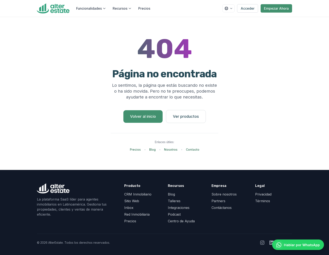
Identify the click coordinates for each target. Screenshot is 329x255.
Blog (152, 149)
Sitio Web (131, 201)
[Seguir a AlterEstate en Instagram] (262, 243)
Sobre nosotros (224, 194)
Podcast (174, 214)
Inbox (128, 208)
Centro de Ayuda (181, 221)
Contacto (192, 149)
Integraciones (178, 208)
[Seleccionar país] (228, 8)
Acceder (248, 8)
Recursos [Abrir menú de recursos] (122, 8)
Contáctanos (222, 208)
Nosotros (171, 149)
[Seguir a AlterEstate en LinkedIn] (271, 243)
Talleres (174, 201)
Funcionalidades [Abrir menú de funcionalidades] (91, 8)
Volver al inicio (143, 116)
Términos (262, 201)
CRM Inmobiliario (137, 194)
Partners (218, 201)
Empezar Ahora (276, 8)
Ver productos (186, 116)
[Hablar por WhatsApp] (298, 244)
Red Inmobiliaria (137, 214)
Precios (144, 8)
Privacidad (263, 194)
